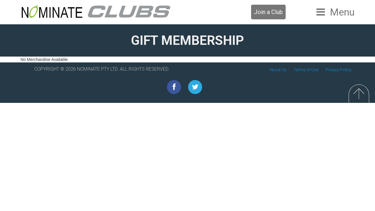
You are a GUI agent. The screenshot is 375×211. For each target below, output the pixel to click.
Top (359, 93)
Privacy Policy (338, 69)
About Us (278, 69)
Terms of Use (306, 69)
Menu (342, 12)
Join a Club (268, 12)
